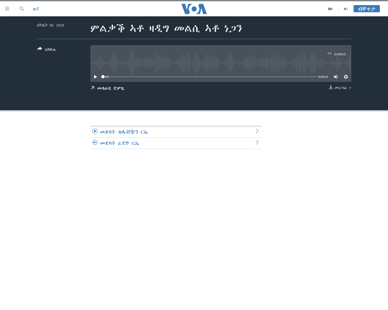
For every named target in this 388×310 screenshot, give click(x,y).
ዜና (36, 8)
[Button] (46, 50)
